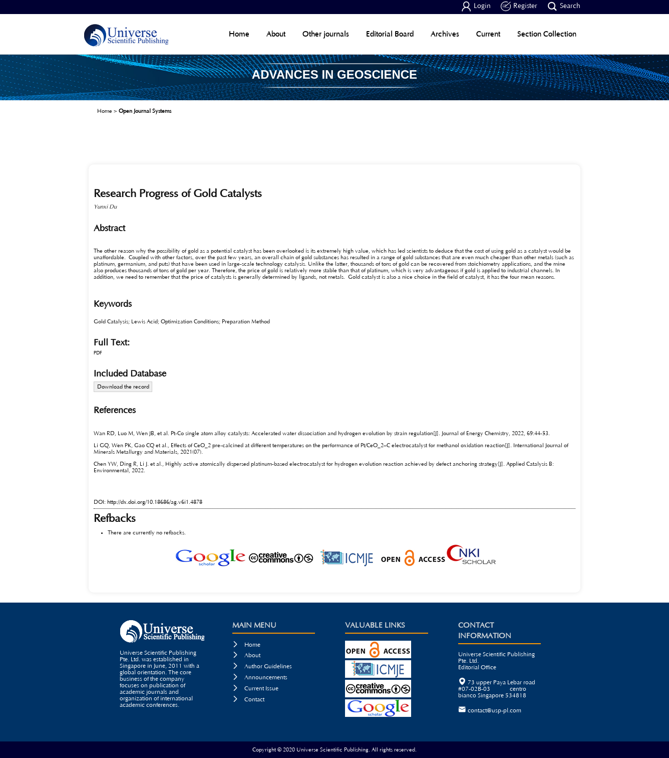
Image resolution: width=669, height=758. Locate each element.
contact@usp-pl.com (494, 710)
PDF (98, 353)
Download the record (123, 387)
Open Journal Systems (145, 111)
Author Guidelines (262, 666)
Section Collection (546, 34)
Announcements (259, 677)
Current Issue (255, 688)
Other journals (325, 34)
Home (239, 34)
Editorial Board (390, 34)
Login (476, 6)
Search (563, 6)
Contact (248, 699)
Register (519, 6)
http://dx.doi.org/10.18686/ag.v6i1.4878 (154, 502)
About (275, 34)
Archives (445, 34)
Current (488, 34)
